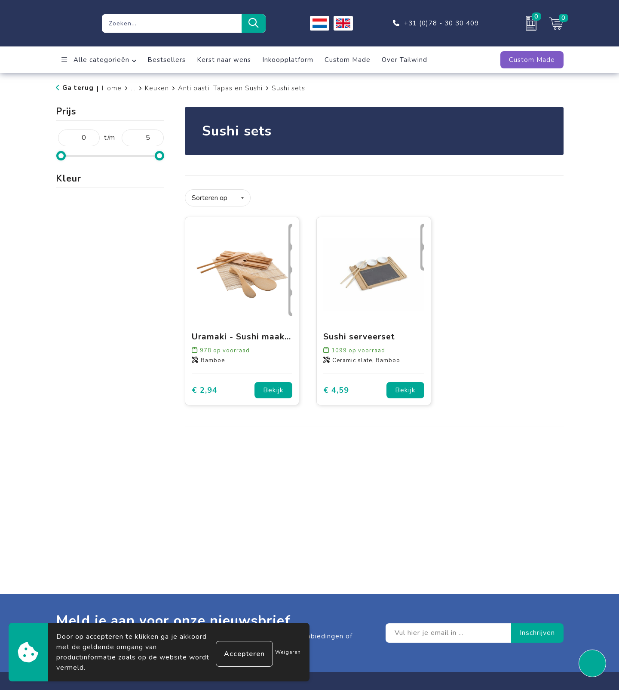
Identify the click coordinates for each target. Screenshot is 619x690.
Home (112, 88)
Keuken (157, 88)
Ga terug (78, 87)
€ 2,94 (205, 387)
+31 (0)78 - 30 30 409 (441, 23)
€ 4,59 (336, 387)
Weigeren (288, 652)
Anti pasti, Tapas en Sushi (220, 88)
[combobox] (172, 23)
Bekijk (273, 387)
